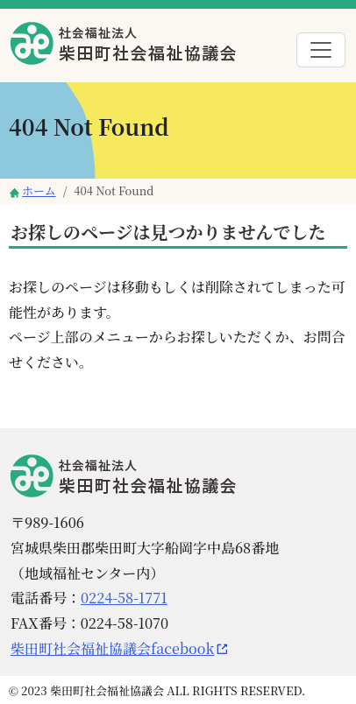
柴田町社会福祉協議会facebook (112, 648)
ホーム (38, 190)
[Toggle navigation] (320, 49)
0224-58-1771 (124, 598)
